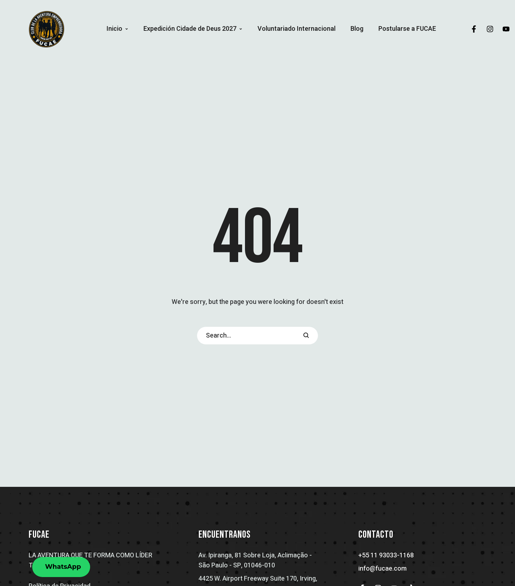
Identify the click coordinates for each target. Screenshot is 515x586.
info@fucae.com (382, 568)
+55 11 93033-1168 (386, 555)
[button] (126, 29)
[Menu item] (117, 29)
